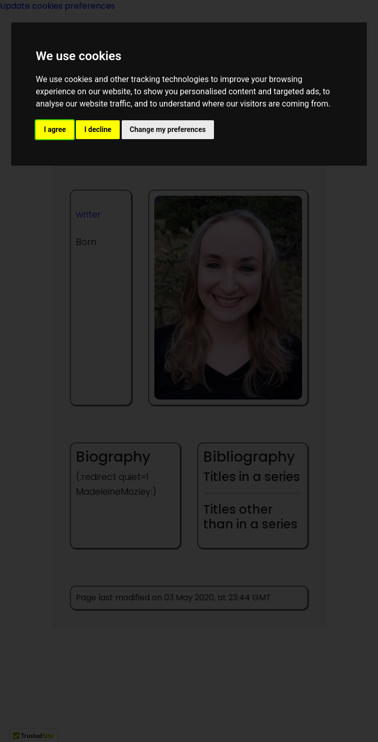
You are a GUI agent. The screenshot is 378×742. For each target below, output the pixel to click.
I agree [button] (55, 129)
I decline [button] (97, 129)
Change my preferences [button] (168, 129)
